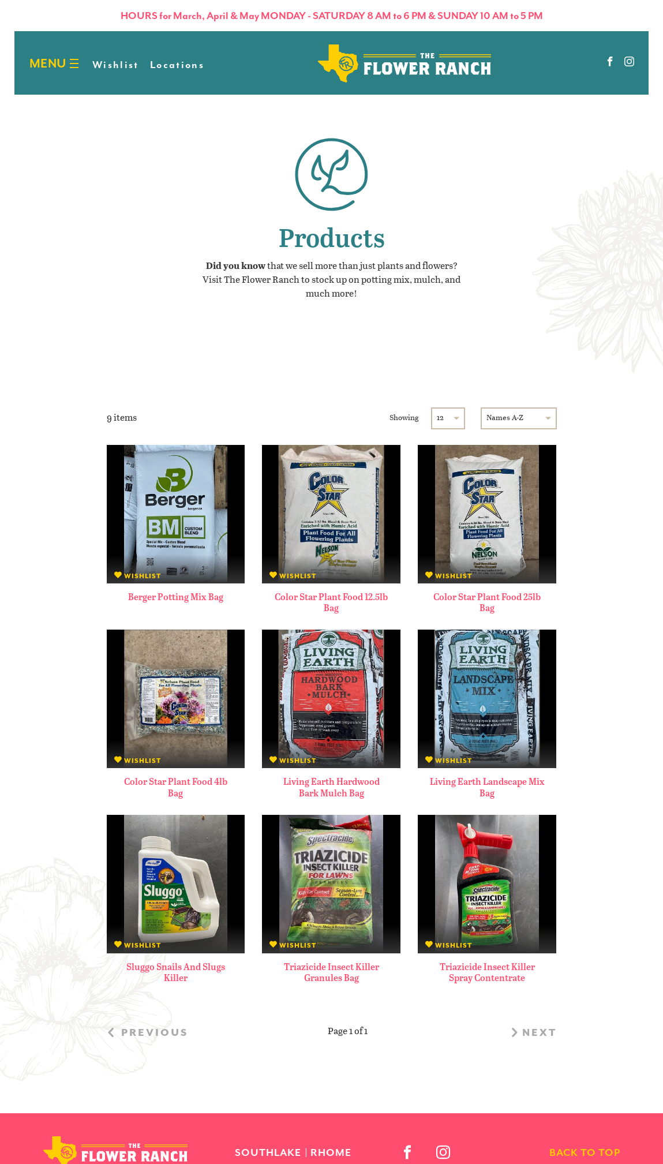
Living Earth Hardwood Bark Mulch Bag (331, 786)
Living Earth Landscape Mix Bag (487, 786)
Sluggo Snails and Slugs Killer (175, 972)
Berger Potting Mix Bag (175, 596)
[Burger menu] (74, 63)
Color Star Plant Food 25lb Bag (487, 602)
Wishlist (115, 64)
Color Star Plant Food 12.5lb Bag (331, 602)
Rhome (330, 1152)
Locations (177, 64)
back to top (584, 1152)
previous (147, 1032)
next (532, 1032)
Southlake (268, 1152)
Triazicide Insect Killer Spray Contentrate (487, 972)
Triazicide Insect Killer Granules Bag (331, 972)
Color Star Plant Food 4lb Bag (175, 786)
